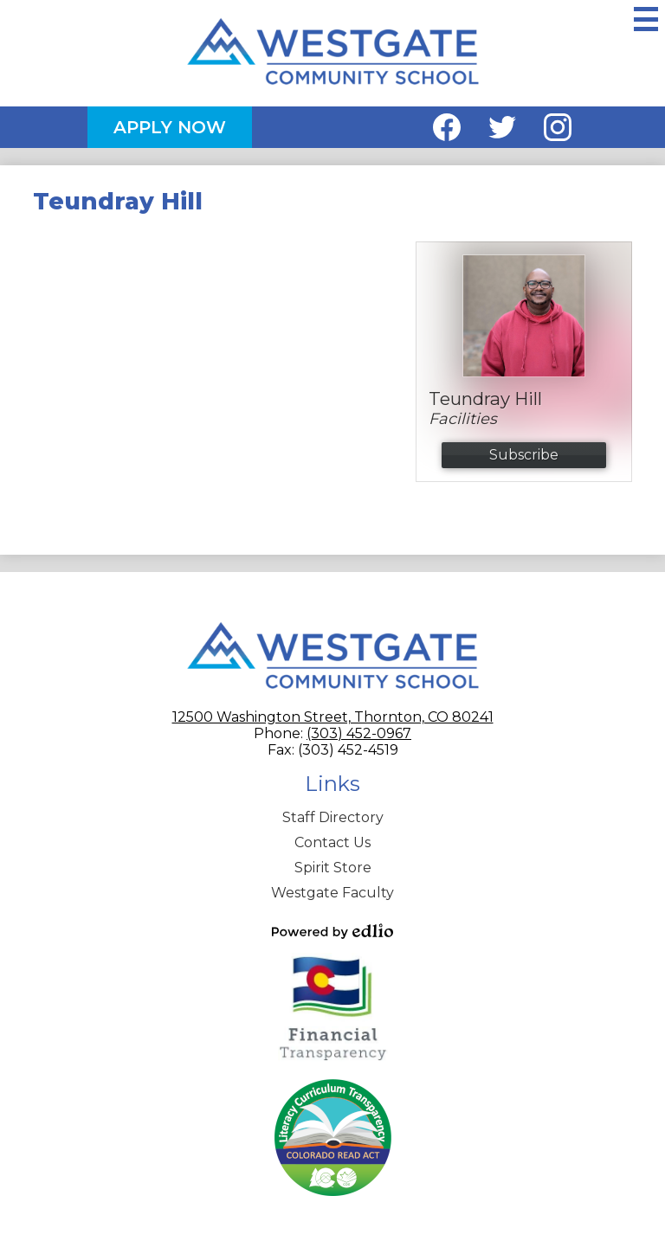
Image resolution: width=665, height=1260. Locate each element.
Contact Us (332, 842)
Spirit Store (332, 867)
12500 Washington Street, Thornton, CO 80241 (333, 717)
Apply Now (169, 127)
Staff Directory (333, 817)
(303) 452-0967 (359, 733)
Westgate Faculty (332, 892)
